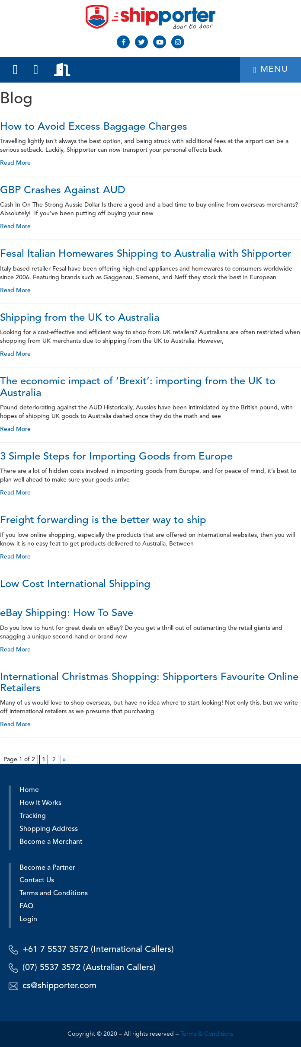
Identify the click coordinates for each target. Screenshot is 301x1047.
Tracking (32, 816)
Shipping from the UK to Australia (79, 318)
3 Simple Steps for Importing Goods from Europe (116, 457)
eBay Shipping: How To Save (66, 613)
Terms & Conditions (207, 1034)
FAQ (26, 906)
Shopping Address (48, 829)
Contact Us (36, 880)
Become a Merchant (51, 842)
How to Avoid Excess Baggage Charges (93, 127)
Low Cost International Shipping (75, 584)
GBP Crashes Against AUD (62, 190)
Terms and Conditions (53, 893)
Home (29, 790)
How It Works (40, 803)
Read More (15, 163)
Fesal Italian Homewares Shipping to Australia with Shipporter (145, 254)
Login (28, 919)
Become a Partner (47, 868)
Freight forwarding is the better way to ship (103, 520)
